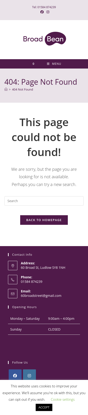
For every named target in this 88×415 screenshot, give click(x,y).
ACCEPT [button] (44, 407)
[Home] (6, 89)
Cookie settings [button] (63, 399)
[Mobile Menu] (54, 64)
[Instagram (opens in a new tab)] (47, 12)
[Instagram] (29, 375)
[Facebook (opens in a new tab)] (42, 12)
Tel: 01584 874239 (44, 7)
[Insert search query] (44, 201)
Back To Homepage (44, 220)
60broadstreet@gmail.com (41, 295)
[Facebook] (15, 375)
